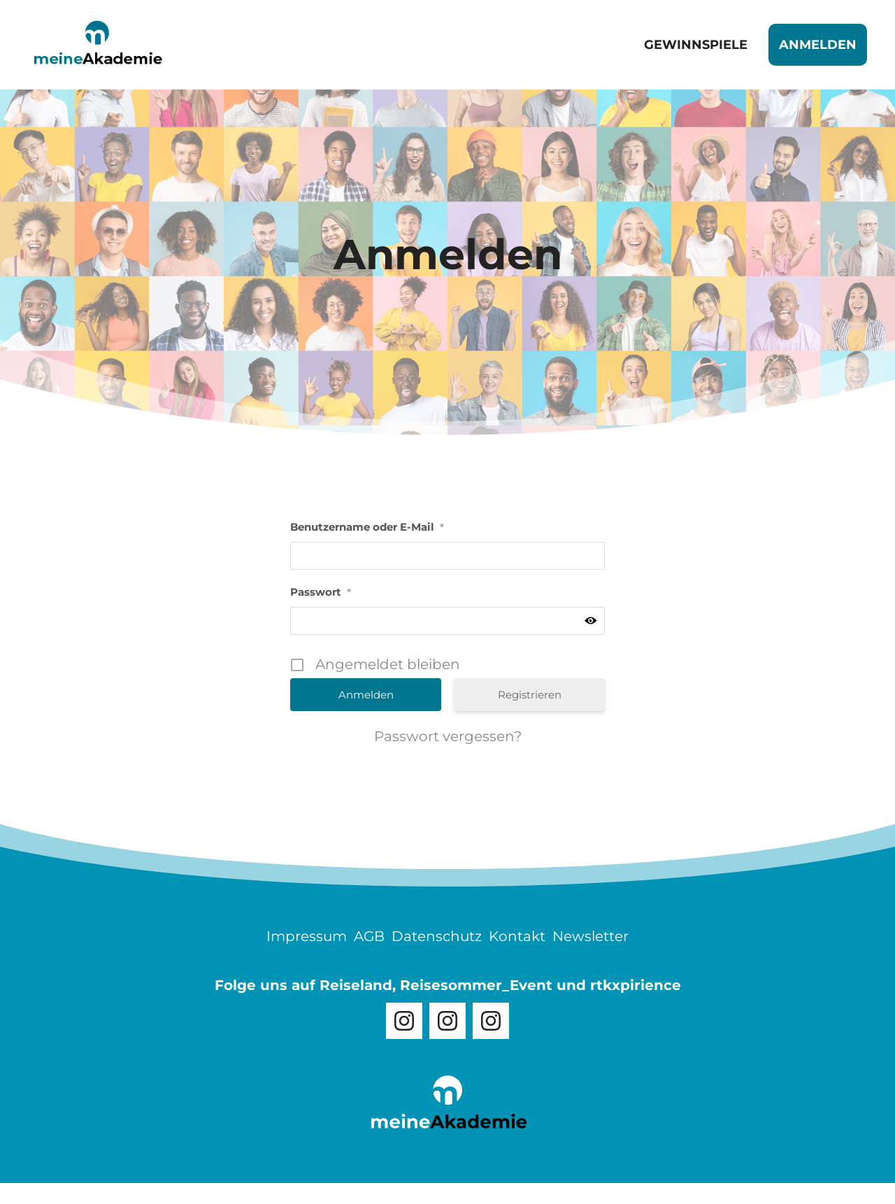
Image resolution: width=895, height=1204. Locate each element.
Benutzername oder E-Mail (367, 526)
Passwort (320, 592)
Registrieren (529, 694)
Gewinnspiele (695, 44)
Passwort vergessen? (448, 736)
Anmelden (818, 44)
